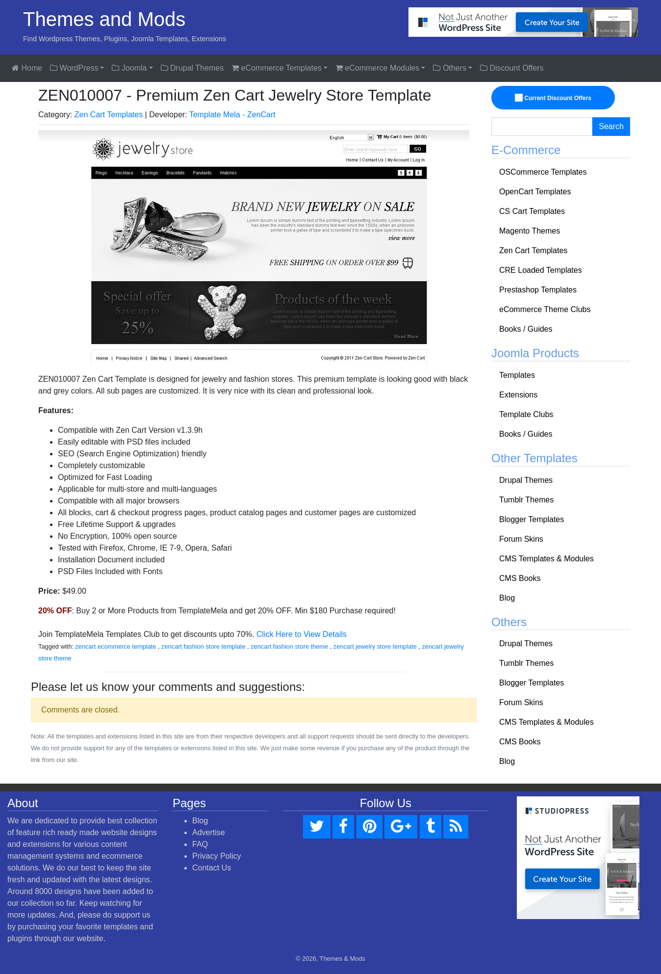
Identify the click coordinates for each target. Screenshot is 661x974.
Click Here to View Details (301, 634)
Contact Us (211, 868)
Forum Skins (521, 539)
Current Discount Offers (553, 98)
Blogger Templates (531, 519)
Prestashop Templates (538, 290)
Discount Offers (511, 68)
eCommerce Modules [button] (377, 68)
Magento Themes (529, 231)
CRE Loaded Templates (540, 270)
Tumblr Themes (526, 500)
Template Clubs (526, 414)
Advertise (208, 832)
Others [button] (449, 68)
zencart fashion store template (203, 646)
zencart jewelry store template (375, 646)
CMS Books (519, 578)
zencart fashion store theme (289, 646)
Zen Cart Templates (109, 114)
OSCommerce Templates (542, 172)
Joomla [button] (129, 68)
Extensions (518, 395)
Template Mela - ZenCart (232, 114)
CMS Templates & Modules (546, 558)
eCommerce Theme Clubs (544, 309)
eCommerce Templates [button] (276, 68)
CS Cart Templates (532, 211)
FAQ (200, 844)
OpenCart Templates (535, 191)
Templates (517, 375)
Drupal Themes (192, 68)
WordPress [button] (74, 68)
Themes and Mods (104, 19)
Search (611, 126)
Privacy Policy (216, 856)
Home (27, 68)
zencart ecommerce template (115, 646)
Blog (507, 598)
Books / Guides (526, 329)
